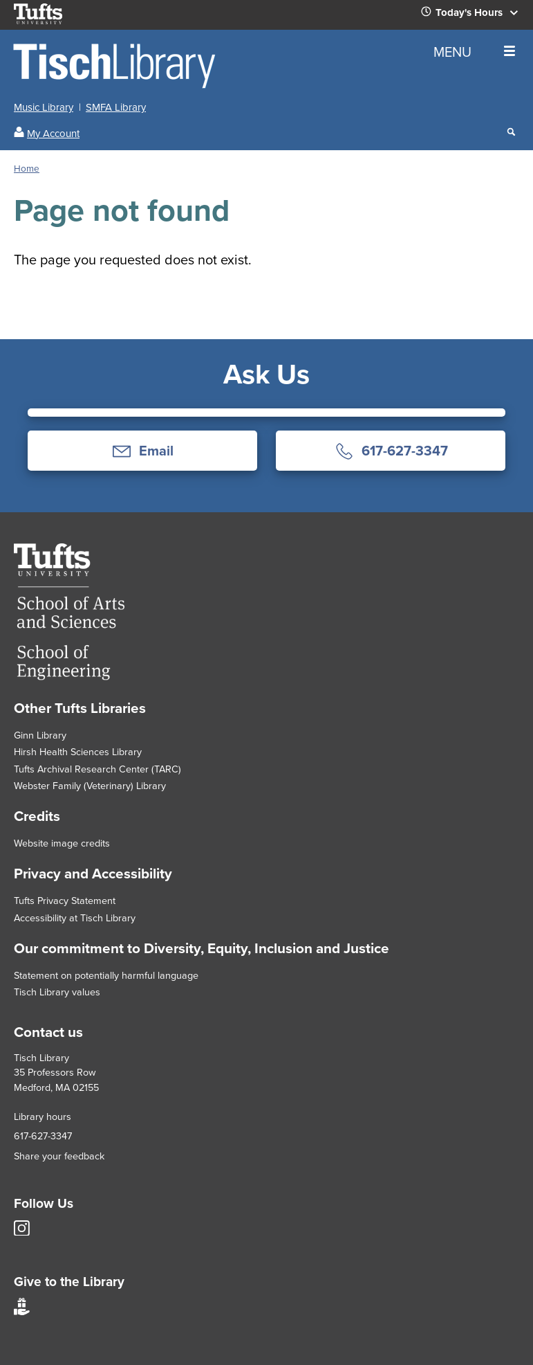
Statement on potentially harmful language (106, 975)
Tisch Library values (57, 992)
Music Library (43, 107)
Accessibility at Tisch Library (74, 917)
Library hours (42, 1116)
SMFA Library (116, 107)
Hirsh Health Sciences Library (78, 751)
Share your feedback (59, 1156)
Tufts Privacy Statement (64, 900)
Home (26, 168)
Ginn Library (40, 735)
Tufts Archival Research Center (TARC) (97, 769)
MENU (474, 52)
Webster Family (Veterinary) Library (90, 785)
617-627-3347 (43, 1135)
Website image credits (62, 843)
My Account (53, 133)
